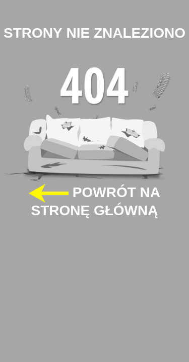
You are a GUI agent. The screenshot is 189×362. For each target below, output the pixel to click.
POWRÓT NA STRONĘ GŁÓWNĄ (94, 201)
